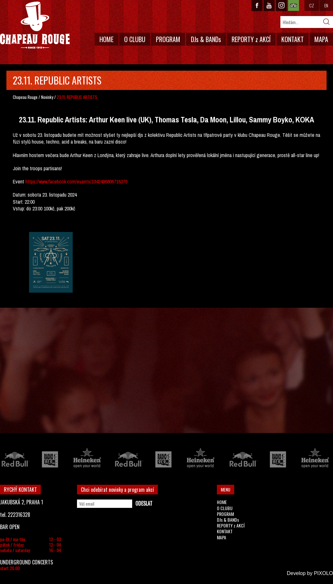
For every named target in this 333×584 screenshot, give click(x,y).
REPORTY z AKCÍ (251, 39)
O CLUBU (134, 39)
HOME (106, 39)
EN (326, 5)
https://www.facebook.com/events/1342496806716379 (76, 181)
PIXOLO (323, 573)
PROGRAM (168, 39)
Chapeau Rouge (25, 97)
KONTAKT (292, 39)
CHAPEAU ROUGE (35, 25)
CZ (311, 5)
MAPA (321, 39)
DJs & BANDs (206, 39)
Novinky (47, 97)
